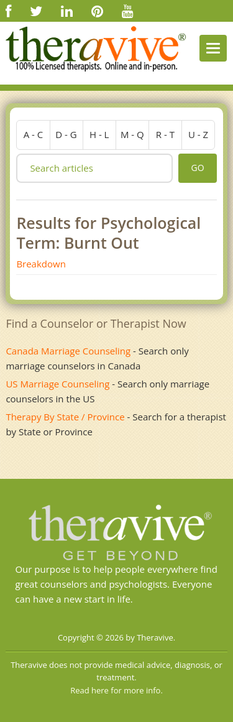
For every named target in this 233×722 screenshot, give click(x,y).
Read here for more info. (116, 690)
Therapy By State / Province (65, 416)
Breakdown (40, 263)
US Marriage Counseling (57, 383)
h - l (99, 134)
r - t (165, 134)
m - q (132, 134)
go (197, 168)
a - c (33, 134)
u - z (198, 134)
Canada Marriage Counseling (68, 351)
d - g (65, 134)
